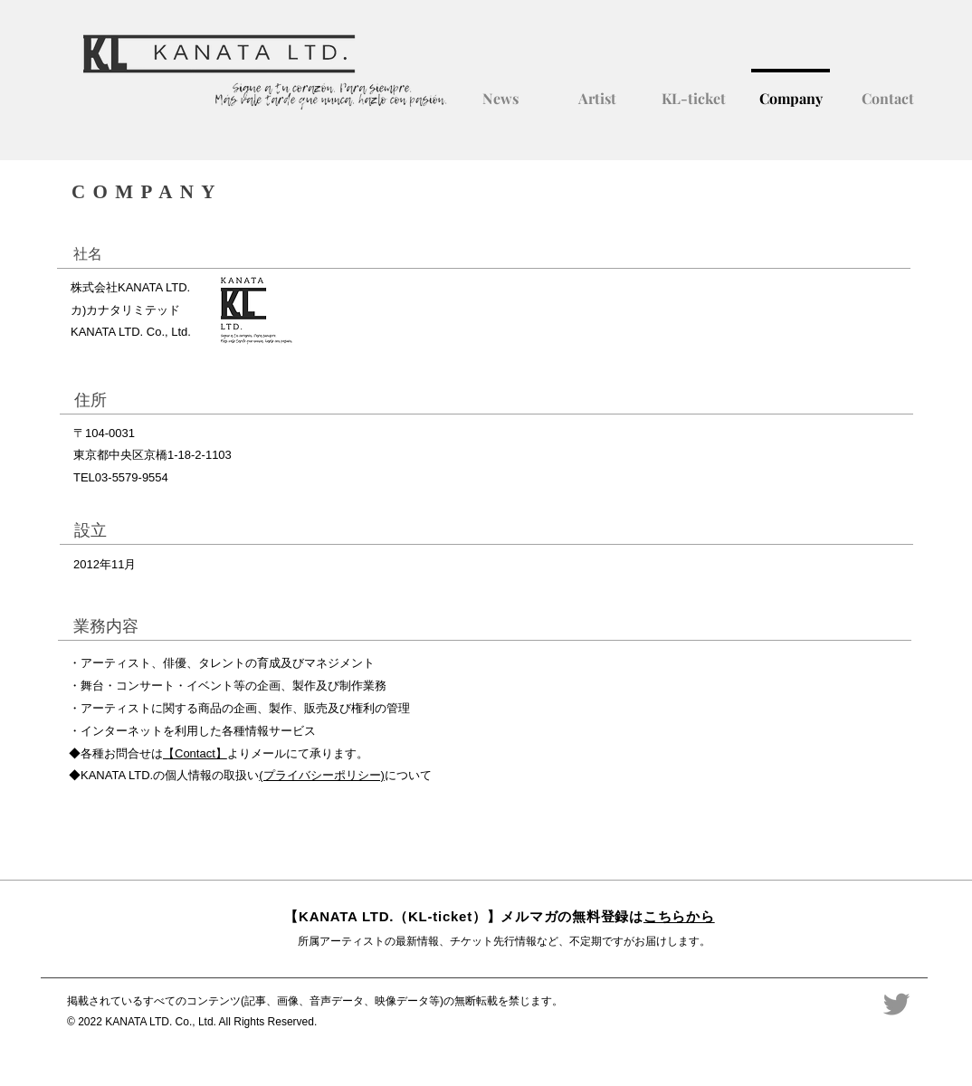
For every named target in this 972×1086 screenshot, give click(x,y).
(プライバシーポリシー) (322, 775)
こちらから (679, 916)
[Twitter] (896, 1004)
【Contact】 (195, 753)
